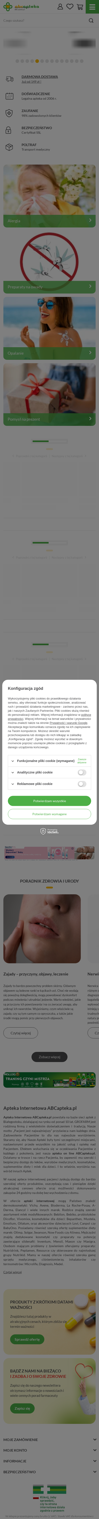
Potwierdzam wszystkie (49, 801)
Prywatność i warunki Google (69, 723)
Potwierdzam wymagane (49, 814)
